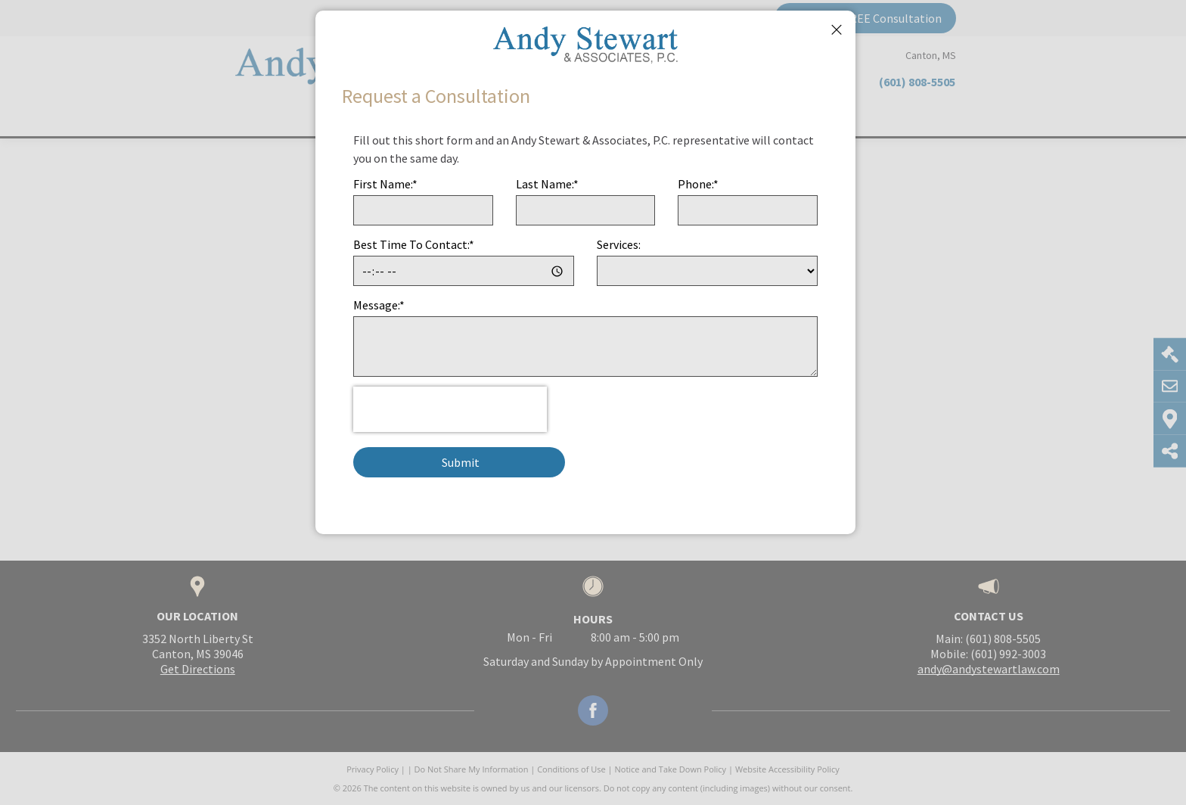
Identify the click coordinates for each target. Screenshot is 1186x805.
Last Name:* (547, 183)
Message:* (379, 304)
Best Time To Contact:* (413, 244)
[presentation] (450, 409)
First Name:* (385, 183)
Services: (619, 244)
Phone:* (698, 183)
